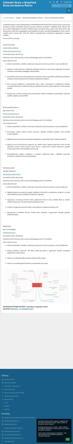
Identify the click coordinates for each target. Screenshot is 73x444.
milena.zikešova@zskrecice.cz (12, 51)
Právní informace (9, 389)
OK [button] (68, 439)
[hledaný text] (62, 6)
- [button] (54, 2)
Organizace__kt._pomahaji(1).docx (21, 309)
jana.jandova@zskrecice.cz (12, 435)
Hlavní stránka (8, 18)
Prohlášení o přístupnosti (12, 386)
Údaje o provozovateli (11, 396)
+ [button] (50, 2)
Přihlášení (68, 2)
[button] (60, 2)
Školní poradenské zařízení (54, 18)
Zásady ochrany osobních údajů (14, 393)
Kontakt (6, 406)
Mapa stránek (8, 399)
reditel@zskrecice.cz (9, 233)
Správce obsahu (9, 379)
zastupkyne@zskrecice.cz (12, 431)
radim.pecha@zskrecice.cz (11, 114)
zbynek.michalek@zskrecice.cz (13, 438)
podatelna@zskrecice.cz (11, 421)
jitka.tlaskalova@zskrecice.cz (12, 174)
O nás (6, 403)
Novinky (7, 409)
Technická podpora (10, 383)
